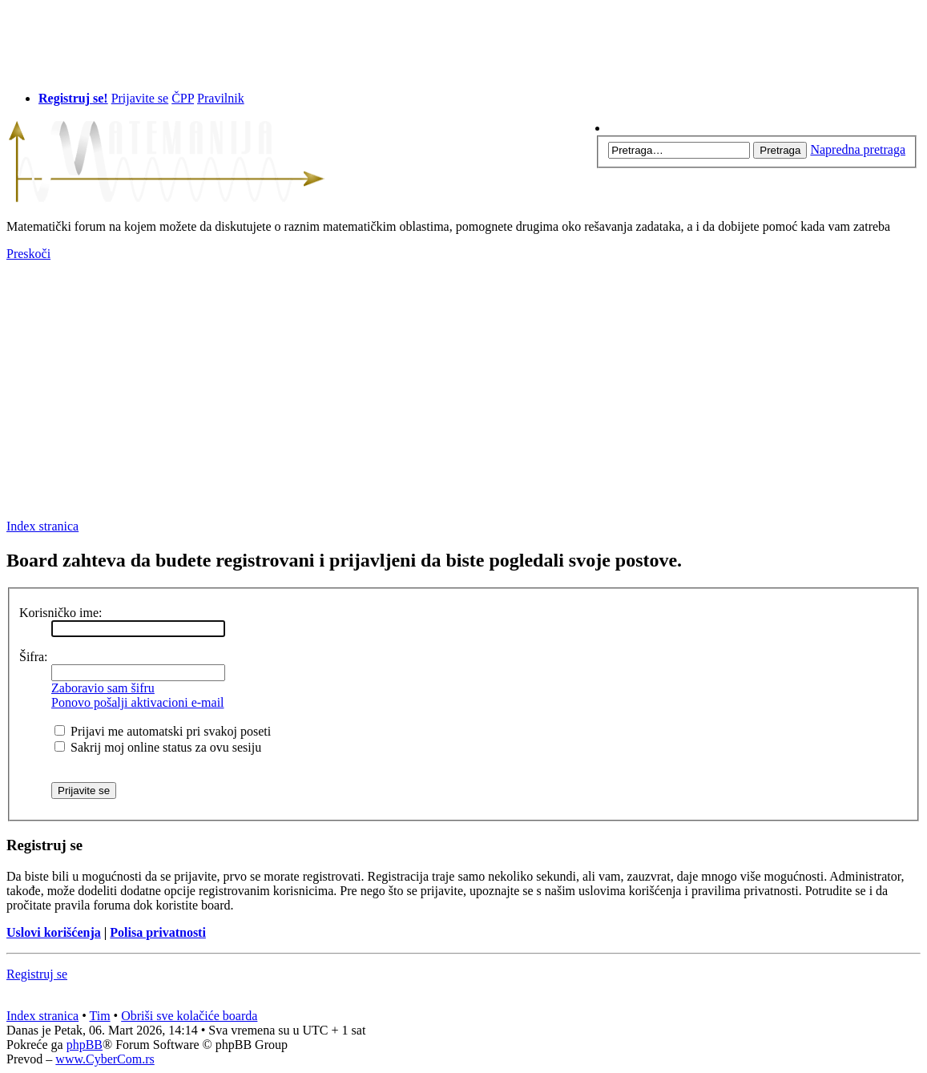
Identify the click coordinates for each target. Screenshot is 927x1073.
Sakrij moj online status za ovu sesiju (157, 747)
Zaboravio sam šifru (103, 688)
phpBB (85, 1044)
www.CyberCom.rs (104, 1059)
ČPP (182, 98)
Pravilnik (220, 98)
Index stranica (42, 526)
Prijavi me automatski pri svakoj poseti (162, 731)
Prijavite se (140, 98)
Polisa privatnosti (158, 932)
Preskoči (28, 253)
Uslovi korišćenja (53, 932)
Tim (100, 1016)
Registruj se (36, 974)
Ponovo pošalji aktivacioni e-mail (137, 702)
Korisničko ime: (61, 612)
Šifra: (33, 657)
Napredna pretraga (857, 149)
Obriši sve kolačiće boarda (189, 1016)
